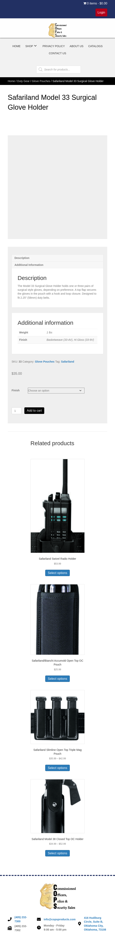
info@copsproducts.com (60, 919)
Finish (16, 390)
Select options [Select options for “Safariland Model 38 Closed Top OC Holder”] (57, 853)
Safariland (67, 361)
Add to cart (34, 410)
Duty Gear (23, 81)
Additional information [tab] (28, 264)
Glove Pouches (41, 81)
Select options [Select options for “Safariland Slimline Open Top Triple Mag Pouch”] (57, 768)
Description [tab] (21, 257)
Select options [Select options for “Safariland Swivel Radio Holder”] (57, 573)
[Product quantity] (16, 410)
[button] (35, 46)
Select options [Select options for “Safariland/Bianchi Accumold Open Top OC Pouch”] (57, 678)
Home (11, 81)
